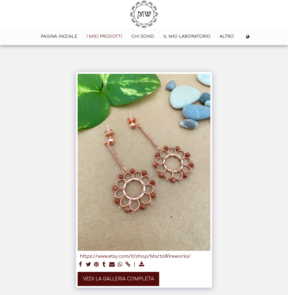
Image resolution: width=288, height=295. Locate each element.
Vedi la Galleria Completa (118, 278)
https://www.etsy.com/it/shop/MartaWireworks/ (135, 256)
